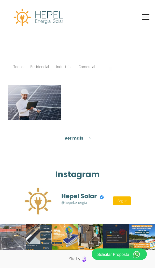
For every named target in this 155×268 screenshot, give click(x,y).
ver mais (78, 138)
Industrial (64, 66)
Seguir (121, 200)
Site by (77, 258)
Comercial (86, 66)
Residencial (39, 66)
